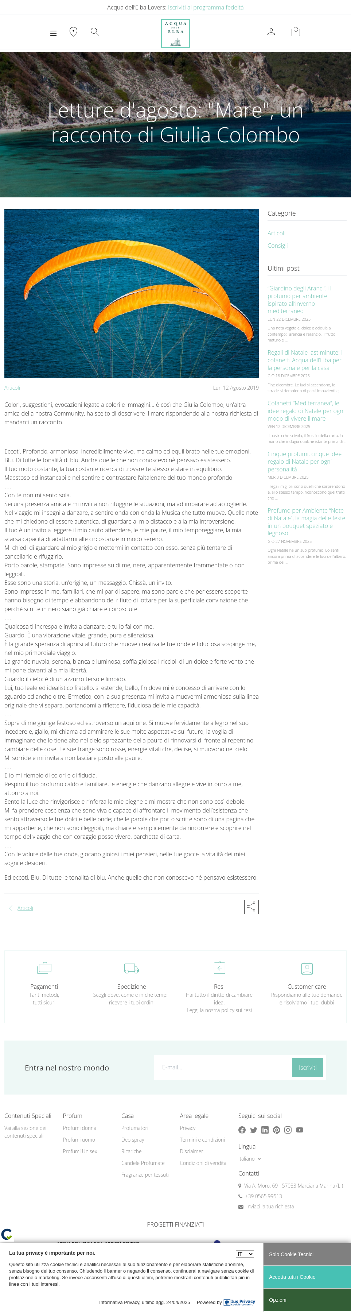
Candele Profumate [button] (143, 1162)
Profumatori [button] (134, 1127)
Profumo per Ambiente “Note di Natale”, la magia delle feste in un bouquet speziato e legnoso (306, 521)
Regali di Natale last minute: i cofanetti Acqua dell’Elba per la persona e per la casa (305, 360)
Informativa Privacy (119, 1302)
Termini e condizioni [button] (202, 1139)
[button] (251, 907)
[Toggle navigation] (53, 33)
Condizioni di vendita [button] (203, 1162)
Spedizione (131, 987)
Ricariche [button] (131, 1151)
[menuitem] (87, 1128)
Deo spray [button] (132, 1139)
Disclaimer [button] (191, 1151)
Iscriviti (308, 1068)
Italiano (246, 1158)
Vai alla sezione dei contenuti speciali (25, 1131)
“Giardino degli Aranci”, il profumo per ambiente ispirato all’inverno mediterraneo (299, 299)
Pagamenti (44, 987)
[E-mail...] (222, 1067)
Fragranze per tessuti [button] (145, 1174)
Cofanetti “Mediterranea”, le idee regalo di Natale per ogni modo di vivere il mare (306, 410)
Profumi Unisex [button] (80, 1151)
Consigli (278, 246)
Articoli (12, 387)
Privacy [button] (187, 1127)
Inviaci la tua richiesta (270, 1206)
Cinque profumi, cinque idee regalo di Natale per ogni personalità (305, 461)
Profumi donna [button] (79, 1127)
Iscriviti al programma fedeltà (206, 7)
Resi (219, 987)
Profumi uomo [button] (79, 1139)
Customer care (307, 987)
